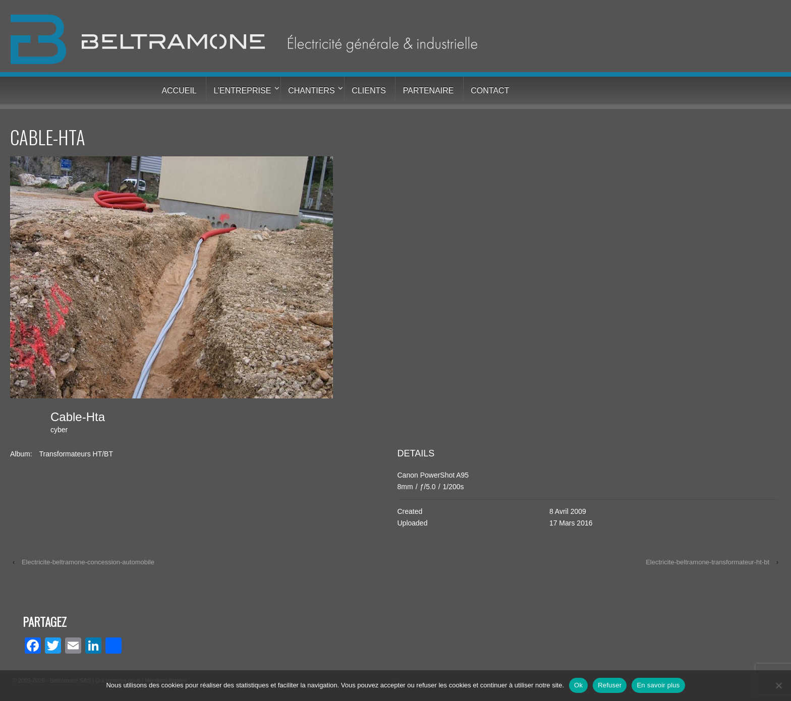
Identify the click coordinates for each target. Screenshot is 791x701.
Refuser (610, 685)
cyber (59, 430)
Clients (369, 90)
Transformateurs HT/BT (76, 454)
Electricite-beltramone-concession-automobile (88, 562)
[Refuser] (778, 685)
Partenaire (428, 90)
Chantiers (311, 90)
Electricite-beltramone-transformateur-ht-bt (707, 562)
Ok (578, 685)
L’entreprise (242, 90)
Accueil (178, 90)
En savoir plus (658, 685)
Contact (490, 90)
